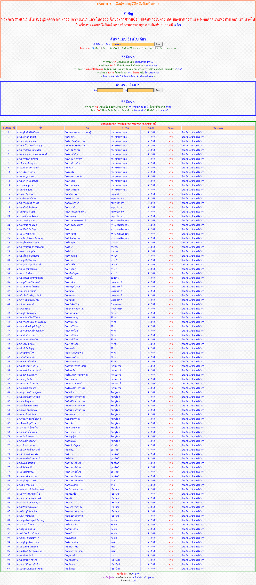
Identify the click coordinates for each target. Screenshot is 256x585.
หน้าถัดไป (137, 577)
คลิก (177, 25)
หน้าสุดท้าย (148, 577)
